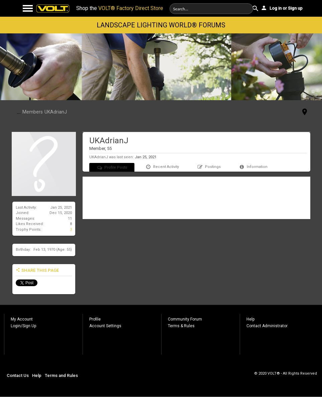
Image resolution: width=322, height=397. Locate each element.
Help (250, 319)
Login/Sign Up (23, 326)
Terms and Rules (61, 375)
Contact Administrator (267, 326)
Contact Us (18, 375)
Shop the (119, 8)
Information (253, 167)
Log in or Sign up (281, 7)
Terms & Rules (181, 326)
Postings (209, 167)
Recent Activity (162, 167)
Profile (95, 319)
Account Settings (105, 326)
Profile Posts (112, 167)
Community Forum (185, 319)
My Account (22, 319)
